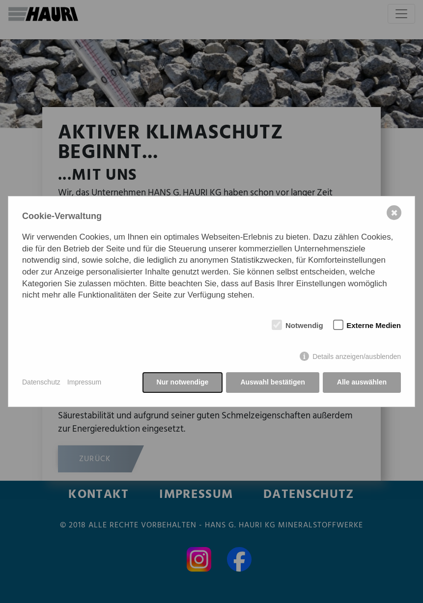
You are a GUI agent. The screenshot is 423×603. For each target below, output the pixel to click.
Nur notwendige (183, 382)
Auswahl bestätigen (272, 382)
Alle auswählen (362, 382)
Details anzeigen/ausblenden (356, 356)
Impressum (84, 382)
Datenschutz (41, 382)
